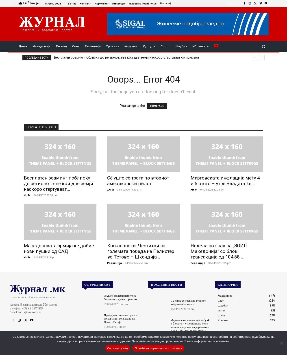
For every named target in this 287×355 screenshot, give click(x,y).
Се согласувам (117, 348)
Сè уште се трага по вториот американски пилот (138, 180)
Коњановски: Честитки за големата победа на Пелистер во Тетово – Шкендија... (140, 251)
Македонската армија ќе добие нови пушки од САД (59, 248)
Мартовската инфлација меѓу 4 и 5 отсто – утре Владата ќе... (225, 180)
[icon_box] (166, 4)
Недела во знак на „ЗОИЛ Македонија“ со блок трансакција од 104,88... (219, 251)
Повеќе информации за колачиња (158, 348)
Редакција (114, 263)
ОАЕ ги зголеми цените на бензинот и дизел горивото (120, 297)
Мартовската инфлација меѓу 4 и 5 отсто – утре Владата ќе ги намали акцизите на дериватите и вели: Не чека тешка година (190, 325)
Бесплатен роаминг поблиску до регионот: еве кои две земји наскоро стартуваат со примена (126, 57)
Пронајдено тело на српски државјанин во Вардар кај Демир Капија (120, 318)
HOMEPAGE (157, 106)
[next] (262, 57)
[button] (263, 46)
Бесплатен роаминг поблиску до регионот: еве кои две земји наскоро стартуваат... (58, 183)
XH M (27, 195)
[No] (281, 343)
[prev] (254, 57)
